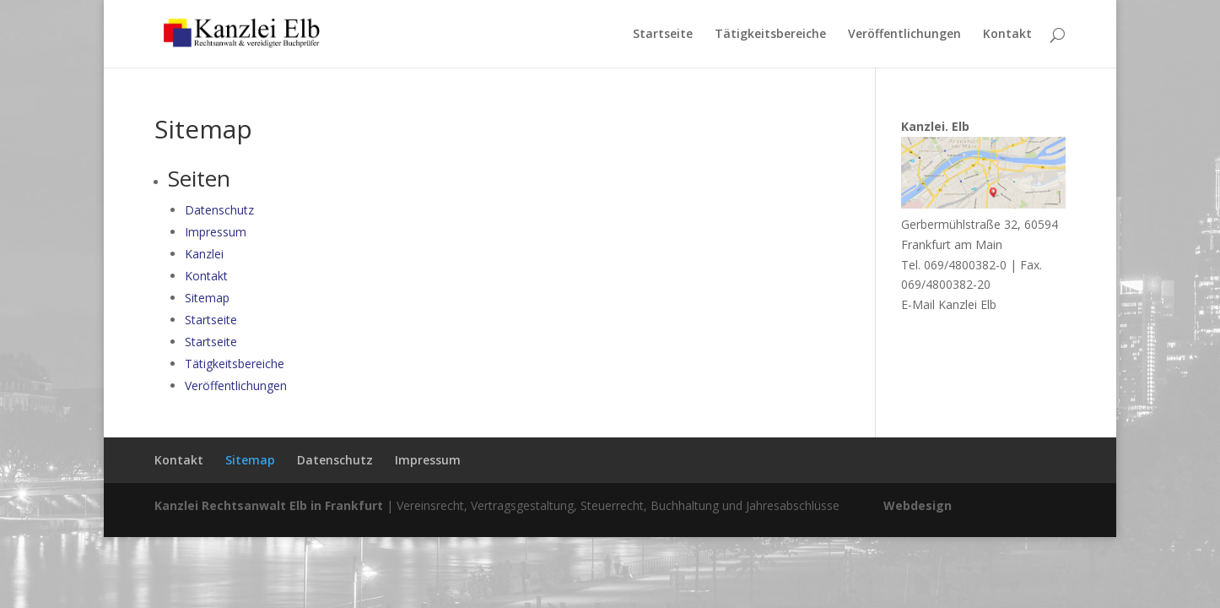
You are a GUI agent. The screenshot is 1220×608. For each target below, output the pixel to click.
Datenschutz (219, 210)
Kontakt (1007, 34)
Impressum (215, 232)
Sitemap (207, 298)
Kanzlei (204, 254)
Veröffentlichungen (904, 34)
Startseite (663, 34)
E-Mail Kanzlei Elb (948, 304)
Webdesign (917, 505)
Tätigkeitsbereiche (770, 34)
